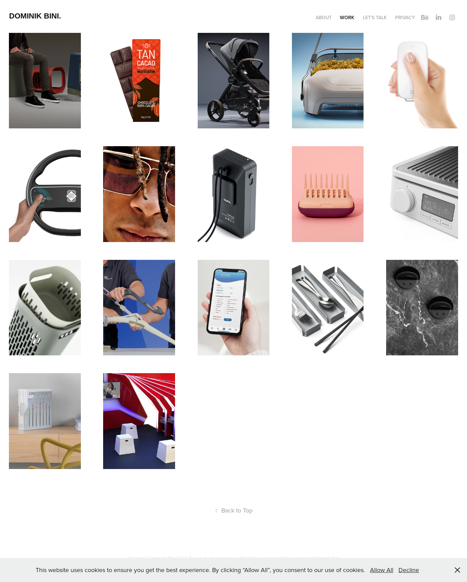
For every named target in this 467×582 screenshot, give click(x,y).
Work (347, 17)
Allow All (381, 570)
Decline (408, 570)
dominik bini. (35, 16)
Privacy (405, 17)
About (324, 17)
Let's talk (375, 17)
